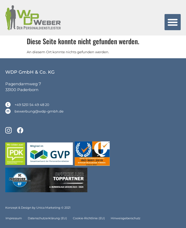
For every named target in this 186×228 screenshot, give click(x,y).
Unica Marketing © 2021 (53, 207)
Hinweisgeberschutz (125, 218)
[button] (173, 22)
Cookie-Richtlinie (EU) (89, 218)
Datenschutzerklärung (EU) (47, 218)
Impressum (14, 218)
